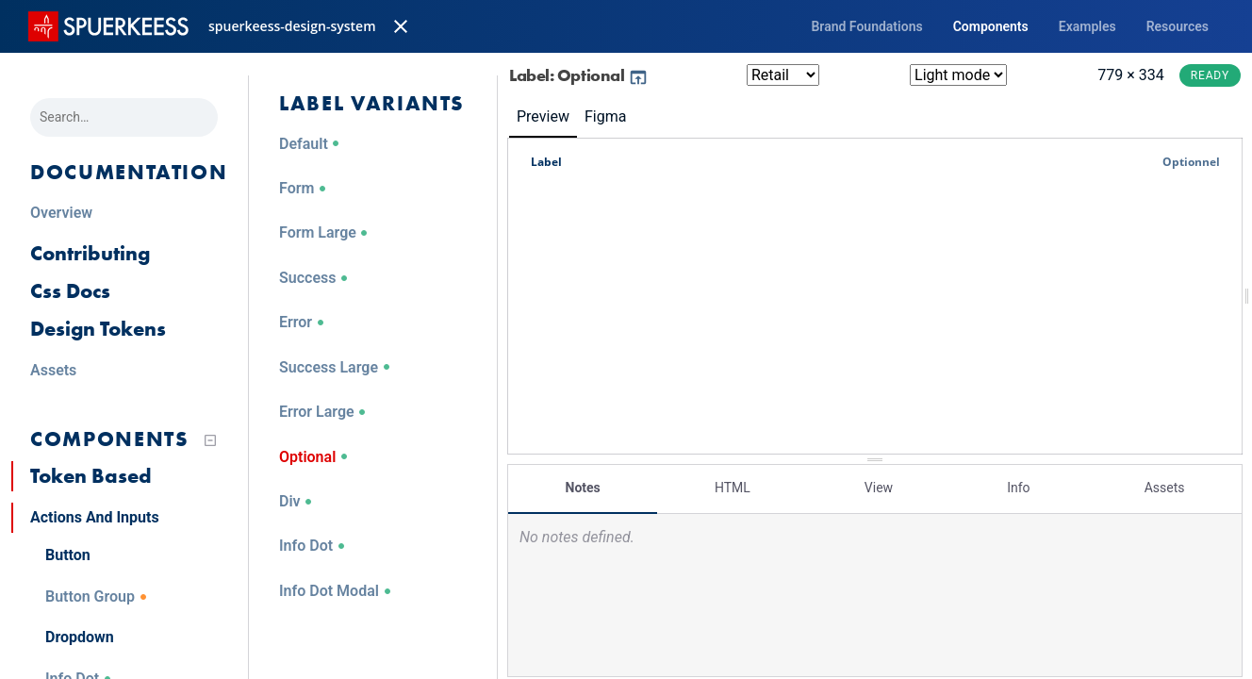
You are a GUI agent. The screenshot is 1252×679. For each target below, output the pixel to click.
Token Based (91, 475)
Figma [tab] (605, 116)
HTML (732, 487)
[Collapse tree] (210, 440)
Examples (1087, 26)
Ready (1210, 75)
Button (68, 555)
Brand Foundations (866, 26)
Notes (583, 487)
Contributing (90, 253)
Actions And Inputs (94, 517)
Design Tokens (98, 328)
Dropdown (79, 637)
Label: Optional (579, 75)
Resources (1177, 26)
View (879, 487)
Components (991, 26)
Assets (1165, 487)
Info (1018, 487)
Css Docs (70, 291)
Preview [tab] (543, 116)
